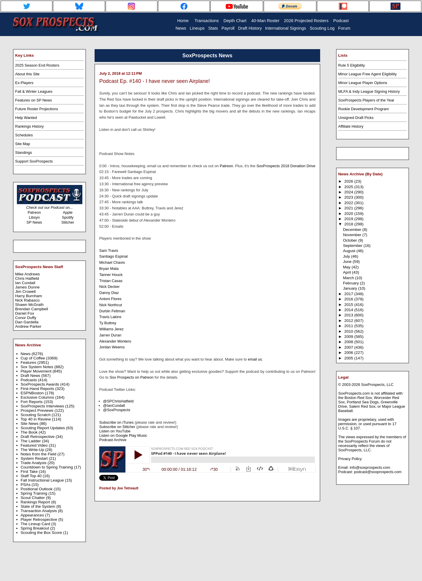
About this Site (27, 74)
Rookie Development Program (363, 109)
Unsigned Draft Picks (355, 117)
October (350, 240)
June (347, 261)
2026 (349, 181)
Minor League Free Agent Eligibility (367, 74)
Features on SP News (33, 100)
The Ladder (31, 441)
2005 (349, 358)
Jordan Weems (112, 347)
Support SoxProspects (34, 161)
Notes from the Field (39, 454)
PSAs (26, 484)
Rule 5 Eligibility (351, 65)
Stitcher (67, 222)
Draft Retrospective (38, 436)
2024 (349, 192)
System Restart (35, 458)
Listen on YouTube (114, 431)
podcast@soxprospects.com (378, 472)
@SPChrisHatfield (118, 401)
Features (29, 362)
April (347, 272)
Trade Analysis (34, 463)
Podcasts (29, 380)
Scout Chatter (33, 498)
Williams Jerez (111, 329)
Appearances (33, 515)
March (349, 278)
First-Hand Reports (38, 388)
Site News (30, 423)
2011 (349, 326)
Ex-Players (24, 83)
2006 (349, 352)
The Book (30, 432)
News (26, 354)
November (352, 235)
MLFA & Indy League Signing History (369, 91)
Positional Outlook (37, 489)
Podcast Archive (112, 440)
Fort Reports (32, 402)
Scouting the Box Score (42, 532)
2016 (349, 299)
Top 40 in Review (36, 419)
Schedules (24, 135)
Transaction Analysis (39, 511)
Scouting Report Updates (43, 428)
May (347, 267)
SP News (34, 222)
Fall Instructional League (43, 480)
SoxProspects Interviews (43, 406)
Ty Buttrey (107, 323)
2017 (349, 294)
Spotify (68, 217)
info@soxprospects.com (370, 467)
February (351, 283)
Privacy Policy (350, 459)
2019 (349, 219)
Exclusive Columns (38, 397)
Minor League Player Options (362, 83)
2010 (349, 331)
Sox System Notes (37, 367)
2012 (349, 320)
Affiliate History (350, 126)
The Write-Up (33, 450)
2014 (349, 310)
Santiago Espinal (113, 256)
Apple (67, 212)
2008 (349, 342)
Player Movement (37, 371)
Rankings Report (36, 502)
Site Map (22, 144)
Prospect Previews (38, 410)
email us (255, 359)
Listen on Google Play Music (123, 435)
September (353, 245)
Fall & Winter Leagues (33, 91)
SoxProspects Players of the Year (366, 100)
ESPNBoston (33, 393)
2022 (349, 203)
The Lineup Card (36, 524)
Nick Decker (109, 286)
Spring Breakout (35, 528)
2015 (349, 304)
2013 (349, 315)
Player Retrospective (39, 519)
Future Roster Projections (36, 109)
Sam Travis (108, 250)
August (349, 251)
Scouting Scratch (36, 415)
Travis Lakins (110, 317)
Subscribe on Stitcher (117, 427)
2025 (349, 187)
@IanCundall (114, 405)
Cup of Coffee (33, 358)
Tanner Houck (111, 274)
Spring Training (35, 493)
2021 (349, 208)
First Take (30, 471)
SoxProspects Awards (40, 384)
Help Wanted (26, 117)
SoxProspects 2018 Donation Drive (285, 166)
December (352, 229)
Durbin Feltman (112, 311)
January (350, 288)
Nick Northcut (110, 305)
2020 (349, 213)
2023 (349, 197)
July (347, 256)
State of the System (38, 506)
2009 (349, 336)
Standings (23, 152)
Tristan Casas (111, 281)
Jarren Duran (110, 335)
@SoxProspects (116, 410)
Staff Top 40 (32, 476)
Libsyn (34, 217)
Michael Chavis (112, 262)
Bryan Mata (108, 268)
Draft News (31, 375)
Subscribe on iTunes (116, 422)
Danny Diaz (109, 292)
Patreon (34, 212)
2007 (349, 347)
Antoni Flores (110, 299)
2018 (349, 224)
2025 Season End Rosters (37, 65)
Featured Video (35, 445)
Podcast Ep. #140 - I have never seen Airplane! (154, 81)
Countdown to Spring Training (47, 467)
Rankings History (29, 126)
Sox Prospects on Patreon (131, 377)
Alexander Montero (115, 341)
